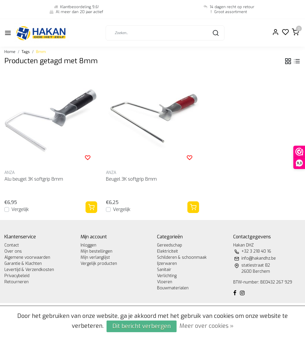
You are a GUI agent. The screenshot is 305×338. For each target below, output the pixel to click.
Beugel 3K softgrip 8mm (131, 179)
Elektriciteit (167, 251)
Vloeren (164, 282)
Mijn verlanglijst (95, 257)
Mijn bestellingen (96, 251)
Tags (26, 51)
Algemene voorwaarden (27, 257)
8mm (41, 51)
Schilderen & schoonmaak (182, 257)
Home (9, 51)
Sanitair (164, 269)
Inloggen (88, 245)
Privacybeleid (16, 276)
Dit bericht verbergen (141, 326)
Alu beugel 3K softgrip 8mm (33, 179)
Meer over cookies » (206, 326)
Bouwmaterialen (173, 288)
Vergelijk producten (99, 263)
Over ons (13, 251)
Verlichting (167, 276)
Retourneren (16, 282)
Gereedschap (169, 245)
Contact (11, 245)
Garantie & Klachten (23, 263)
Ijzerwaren (167, 263)
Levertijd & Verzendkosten (29, 269)
